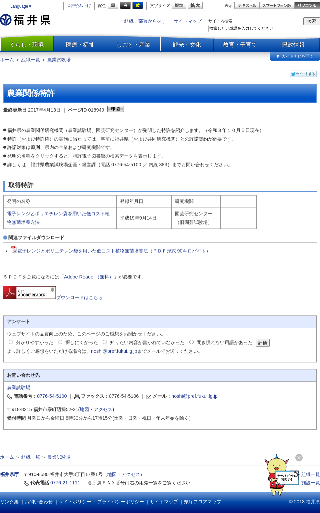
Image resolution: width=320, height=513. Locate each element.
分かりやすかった (34, 342)
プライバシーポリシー (120, 501)
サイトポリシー (75, 501)
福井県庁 (9, 474)
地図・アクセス (96, 409)
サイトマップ (188, 21)
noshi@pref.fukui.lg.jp (114, 351)
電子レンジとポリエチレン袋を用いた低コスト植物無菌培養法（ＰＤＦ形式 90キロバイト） (111, 251)
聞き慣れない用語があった (225, 342)
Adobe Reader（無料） (89, 276)
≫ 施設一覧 (307, 482)
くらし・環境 (27, 44)
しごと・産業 (133, 44)
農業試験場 (59, 59)
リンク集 (9, 501)
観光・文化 (187, 44)
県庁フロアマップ (202, 501)
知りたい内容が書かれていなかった (147, 342)
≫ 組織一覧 (307, 474)
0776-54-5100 (52, 396)
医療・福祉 (80, 44)
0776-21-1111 (65, 482)
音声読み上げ (79, 5)
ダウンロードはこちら (53, 297)
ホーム (7, 59)
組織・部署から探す (145, 21)
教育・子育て (240, 44)
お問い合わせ (39, 501)
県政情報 (293, 44)
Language (21, 6)
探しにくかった (81, 342)
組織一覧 (30, 59)
